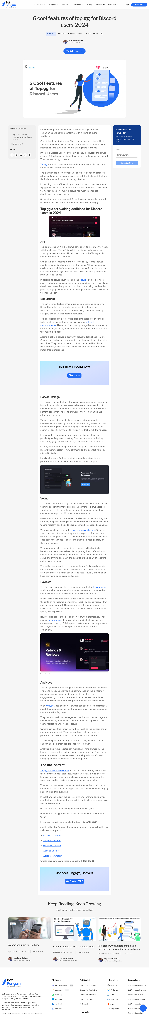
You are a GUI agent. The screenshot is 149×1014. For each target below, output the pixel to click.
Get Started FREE (139, 4)
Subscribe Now (127, 163)
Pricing (89, 4)
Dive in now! (74, 375)
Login (127, 4)
